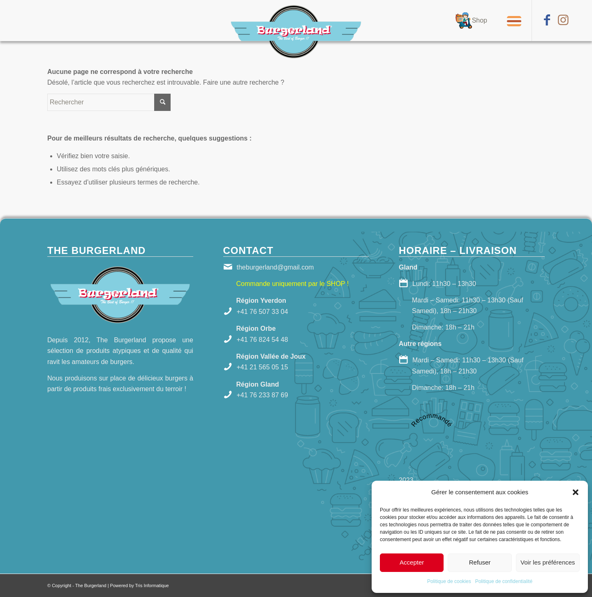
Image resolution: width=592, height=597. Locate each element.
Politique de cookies (449, 581)
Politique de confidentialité (503, 581)
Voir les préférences (547, 562)
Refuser (480, 562)
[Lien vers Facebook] (547, 20)
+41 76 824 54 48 (262, 339)
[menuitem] (471, 20)
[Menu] (511, 20)
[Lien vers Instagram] (563, 20)
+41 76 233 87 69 (262, 395)
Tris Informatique (152, 585)
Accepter (412, 562)
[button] (575, 492)
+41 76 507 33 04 (262, 311)
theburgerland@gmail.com (275, 267)
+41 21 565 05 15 (262, 367)
